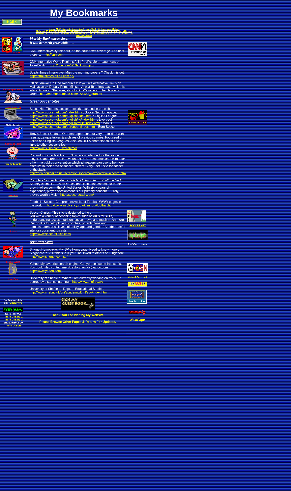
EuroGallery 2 (55, 33)
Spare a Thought (91, 31)
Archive (113, 31)
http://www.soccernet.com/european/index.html (63, 126)
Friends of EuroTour (84, 33)
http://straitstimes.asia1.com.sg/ (52, 76)
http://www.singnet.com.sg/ (48, 256)
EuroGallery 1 (41, 33)
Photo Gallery (13, 325)
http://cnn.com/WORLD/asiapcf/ (72, 65)
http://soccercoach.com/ (77, 194)
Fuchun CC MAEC (122, 33)
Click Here (16, 302)
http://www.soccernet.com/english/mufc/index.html (65, 123)
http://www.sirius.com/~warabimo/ (53, 148)
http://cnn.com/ (54, 54)
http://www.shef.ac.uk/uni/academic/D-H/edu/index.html (68, 292)
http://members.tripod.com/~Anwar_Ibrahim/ (71, 94)
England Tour (68, 33)
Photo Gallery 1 (13, 316)
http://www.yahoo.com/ (46, 271)
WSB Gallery (63, 31)
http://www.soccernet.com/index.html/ (56, 112)
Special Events (125, 31)
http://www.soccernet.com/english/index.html (61, 116)
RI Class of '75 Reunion (46, 31)
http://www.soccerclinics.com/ (50, 234)
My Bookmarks (76, 31)
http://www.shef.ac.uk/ (87, 281)
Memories (105, 31)
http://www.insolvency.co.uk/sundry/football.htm (80, 205)
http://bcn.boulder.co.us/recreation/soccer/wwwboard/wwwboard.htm (78, 173)
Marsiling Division (84, 35)
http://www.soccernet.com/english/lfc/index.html (63, 119)
